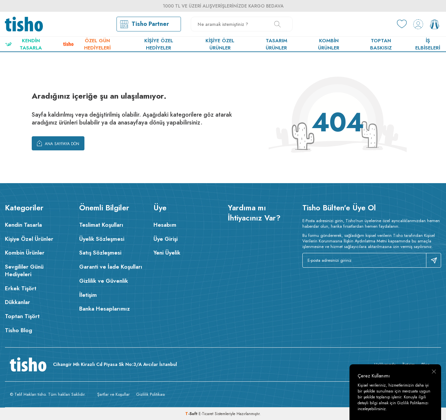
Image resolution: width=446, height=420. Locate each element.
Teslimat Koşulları (101, 225)
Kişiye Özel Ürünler (219, 44)
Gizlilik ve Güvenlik (103, 281)
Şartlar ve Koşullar (113, 394)
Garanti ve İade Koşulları (110, 267)
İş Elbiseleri (427, 44)
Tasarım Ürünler (276, 44)
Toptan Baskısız (381, 44)
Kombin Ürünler (328, 44)
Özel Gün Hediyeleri (87, 44)
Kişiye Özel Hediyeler (158, 44)
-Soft (192, 414)
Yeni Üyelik (166, 253)
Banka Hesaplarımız (104, 309)
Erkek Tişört (20, 288)
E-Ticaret (206, 414)
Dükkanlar (17, 302)
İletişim (88, 295)
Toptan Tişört (22, 316)
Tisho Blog (18, 330)
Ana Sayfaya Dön (58, 143)
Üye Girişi (165, 239)
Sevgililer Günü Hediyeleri (24, 270)
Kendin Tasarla (23, 44)
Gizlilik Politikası (150, 394)
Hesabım (164, 225)
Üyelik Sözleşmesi (101, 239)
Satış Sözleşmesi (100, 253)
